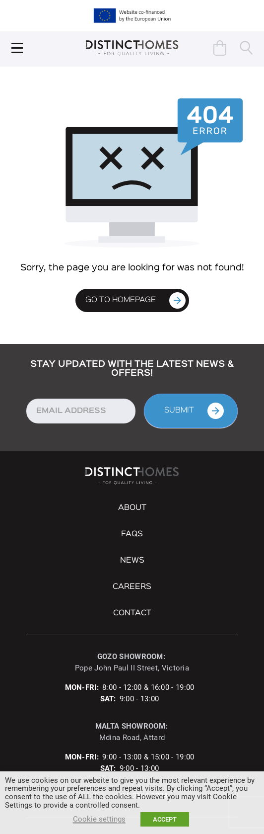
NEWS (132, 560)
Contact (132, 613)
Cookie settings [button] (99, 819)
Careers (132, 587)
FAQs (132, 534)
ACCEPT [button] (165, 819)
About (132, 507)
